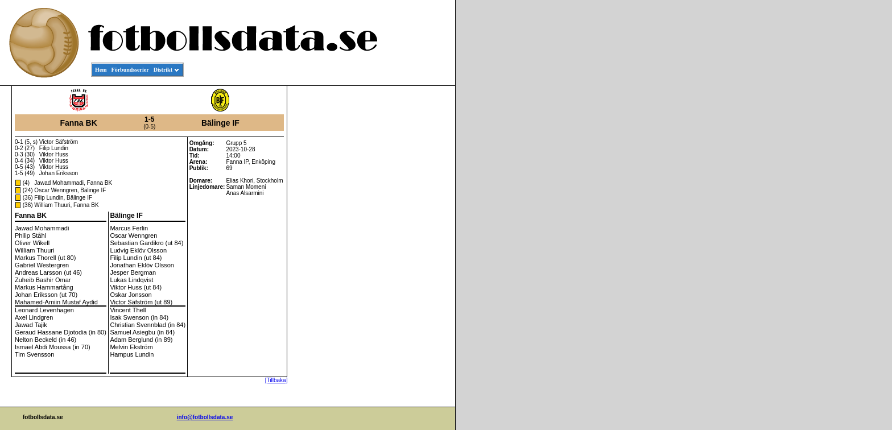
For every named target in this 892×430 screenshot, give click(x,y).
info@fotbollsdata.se (205, 417)
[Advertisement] (403, 259)
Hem (101, 70)
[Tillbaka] (276, 380)
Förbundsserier (130, 70)
